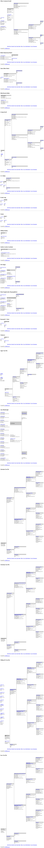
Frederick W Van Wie (12, 438)
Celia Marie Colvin (31, 37)
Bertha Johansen (17, 281)
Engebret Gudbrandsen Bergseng (20, 294)
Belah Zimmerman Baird (19, 70)
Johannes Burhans (28, 603)
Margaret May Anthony (14, 58)
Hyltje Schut (37, 536)
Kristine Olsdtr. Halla (18, 308)
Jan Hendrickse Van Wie (38, 471)
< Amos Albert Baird (2, 55)
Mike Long (1, 220)
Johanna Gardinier (30, 374)
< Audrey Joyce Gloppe (3, 305)
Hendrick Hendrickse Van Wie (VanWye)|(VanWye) (31, 359)
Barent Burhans (37, 503)
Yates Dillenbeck (7, 392)
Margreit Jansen (37, 608)
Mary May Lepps (16, 29)
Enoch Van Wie (2, 441)
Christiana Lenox (16, 554)
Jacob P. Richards (2, 154)
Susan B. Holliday (9, 14)
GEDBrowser (7, 48)
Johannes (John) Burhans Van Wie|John (13, 689)
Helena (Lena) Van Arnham (29, 588)
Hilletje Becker (38, 363)
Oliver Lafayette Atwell (7, 119)
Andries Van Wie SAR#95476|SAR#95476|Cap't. (29, 477)
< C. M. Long (2, 216)
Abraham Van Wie (2, 412)
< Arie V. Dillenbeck (1, 377)
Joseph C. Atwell (16, 3)
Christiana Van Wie (2, 416)
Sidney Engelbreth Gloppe (3, 274)
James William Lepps (31, 24)
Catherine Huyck (38, 482)
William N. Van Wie (2, 424)
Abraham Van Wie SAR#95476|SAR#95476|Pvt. (19, 487)
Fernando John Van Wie (2, 717)
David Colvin (41, 35)
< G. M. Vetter (2, 338)
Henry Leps (41, 21)
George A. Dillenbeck (1, 373)
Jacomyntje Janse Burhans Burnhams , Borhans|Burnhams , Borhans (18, 519)
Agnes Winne (21, 382)
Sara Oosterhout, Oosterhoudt (29, 626)
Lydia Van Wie (2, 449)
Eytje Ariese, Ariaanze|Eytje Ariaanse (5, 252)
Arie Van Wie (14, 376)
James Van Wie (2, 433)
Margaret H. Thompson (6, 78)
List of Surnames (34, 46)
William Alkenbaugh (24, 413)
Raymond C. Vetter (6, 340)
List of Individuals (26, 46)
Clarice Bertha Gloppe (3, 270)
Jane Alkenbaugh (9, 549)
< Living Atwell (2, 17)
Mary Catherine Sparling (4, 236)
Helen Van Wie (2, 437)
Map (22, 46)
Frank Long (5, 220)
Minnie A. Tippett (14, 166)
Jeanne (5, 203)
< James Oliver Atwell (3, 26)
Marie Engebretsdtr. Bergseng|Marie (11, 276)
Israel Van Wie (2, 445)
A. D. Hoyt (1, 184)
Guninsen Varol (8, 187)
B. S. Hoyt (1, 181)
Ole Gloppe (8, 303)
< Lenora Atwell (2, 20)
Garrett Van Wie (2, 453)
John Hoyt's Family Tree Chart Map (13, 46)
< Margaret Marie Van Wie (2, 704)
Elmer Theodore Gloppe (3, 267)
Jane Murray (11, 744)
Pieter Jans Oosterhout (38, 619)
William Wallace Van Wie (2, 713)
